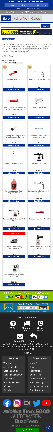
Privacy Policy (36, 382)
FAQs (13, 326)
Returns (33, 339)
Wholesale (8, 363)
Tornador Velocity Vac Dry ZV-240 (39, 192)
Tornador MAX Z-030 (39, 163)
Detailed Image (26, 2)
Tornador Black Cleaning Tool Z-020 (14, 220)
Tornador (12, 60)
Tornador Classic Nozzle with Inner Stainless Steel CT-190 (14, 136)
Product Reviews (11, 382)
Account (26, 5)
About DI (34, 363)
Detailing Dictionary (12, 375)
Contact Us (19, 339)
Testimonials (36, 371)
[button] (48, 428)
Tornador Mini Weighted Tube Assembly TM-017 (39, 136)
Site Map (7, 390)
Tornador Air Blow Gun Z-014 (39, 79)
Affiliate (7, 386)
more (28, 52)
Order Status (40, 327)
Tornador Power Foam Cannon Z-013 (39, 247)
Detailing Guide (11, 371)
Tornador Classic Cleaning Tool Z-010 (14, 275)
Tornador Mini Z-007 (14, 79)
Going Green (36, 375)
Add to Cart (13, 89)
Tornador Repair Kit (39, 107)
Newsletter (8, 378)
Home (4, 60)
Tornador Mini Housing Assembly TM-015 (14, 247)
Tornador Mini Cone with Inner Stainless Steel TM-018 (14, 108)
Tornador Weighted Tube (14, 163)
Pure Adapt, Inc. (37, 390)
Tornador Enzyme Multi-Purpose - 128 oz (14, 192)
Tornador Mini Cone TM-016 (39, 219)
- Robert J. (26, 353)
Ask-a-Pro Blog (10, 367)
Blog (32, 367)
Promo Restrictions (39, 386)
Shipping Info (26, 327)
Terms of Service (38, 378)
